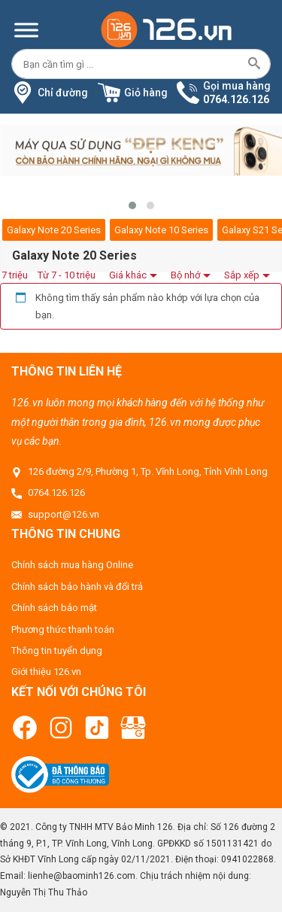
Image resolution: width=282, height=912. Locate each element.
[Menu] (26, 30)
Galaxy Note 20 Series (54, 230)
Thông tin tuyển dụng (56, 650)
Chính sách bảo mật (54, 607)
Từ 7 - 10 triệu (67, 275)
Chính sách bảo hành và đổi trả (77, 586)
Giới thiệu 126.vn (46, 671)
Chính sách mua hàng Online (72, 564)
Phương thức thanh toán (62, 629)
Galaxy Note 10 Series (161, 230)
